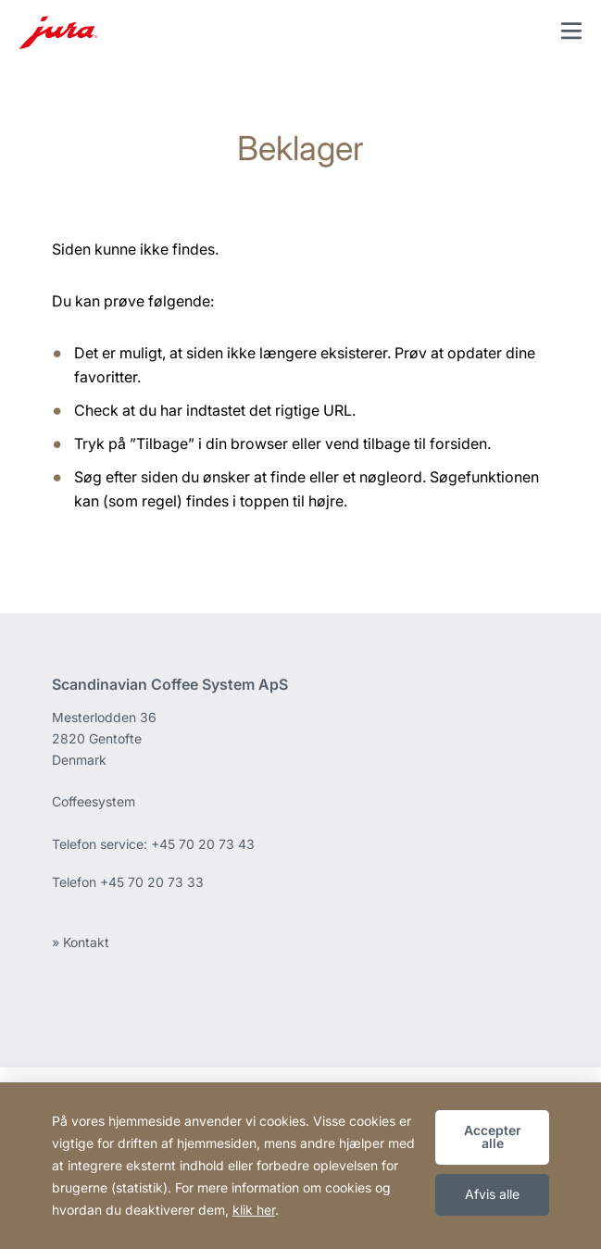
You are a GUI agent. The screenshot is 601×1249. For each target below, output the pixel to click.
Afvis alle (492, 1194)
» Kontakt (80, 942)
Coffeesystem (93, 801)
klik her (253, 1210)
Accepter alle (492, 1136)
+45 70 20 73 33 (152, 882)
